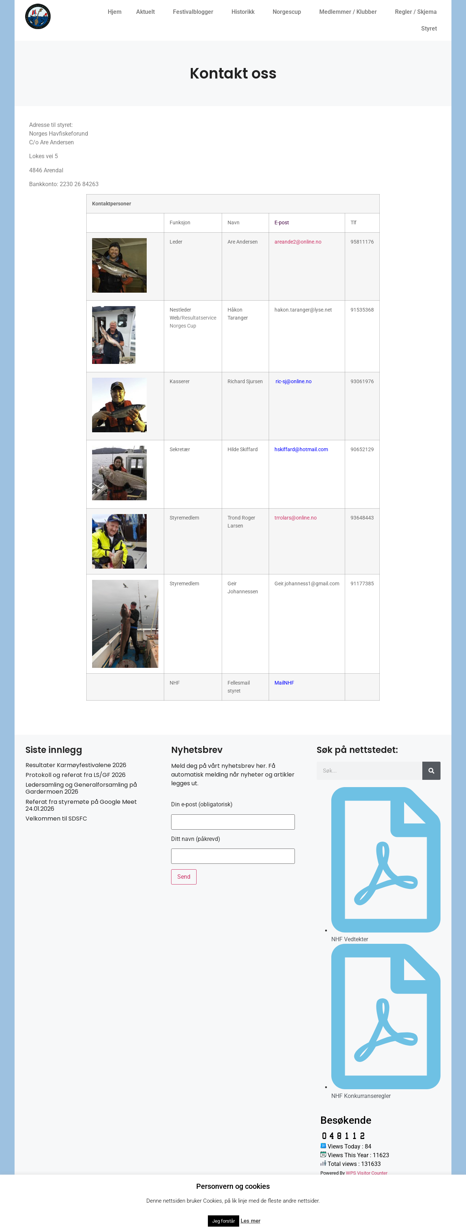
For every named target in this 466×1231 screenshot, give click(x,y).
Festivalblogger (195, 12)
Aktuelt (147, 12)
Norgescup (289, 12)
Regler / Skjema (418, 12)
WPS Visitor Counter (366, 1173)
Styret (431, 28)
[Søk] (431, 771)
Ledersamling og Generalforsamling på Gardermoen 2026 (81, 788)
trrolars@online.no (296, 518)
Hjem (115, 11)
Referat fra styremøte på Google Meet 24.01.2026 (81, 805)
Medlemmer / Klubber (349, 12)
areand (283, 242)
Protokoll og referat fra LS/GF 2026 (75, 775)
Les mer (250, 1221)
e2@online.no (306, 242)
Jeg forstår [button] (223, 1221)
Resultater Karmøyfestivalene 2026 (75, 765)
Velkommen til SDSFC (56, 818)
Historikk (245, 12)
